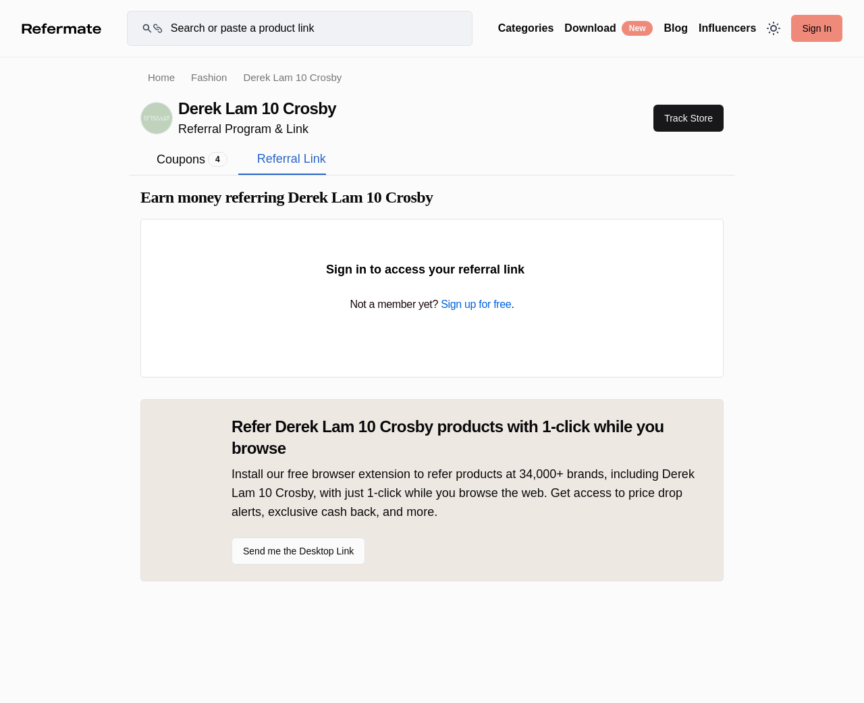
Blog (676, 28)
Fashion (209, 77)
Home (161, 77)
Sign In (817, 28)
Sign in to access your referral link (432, 269)
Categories (526, 28)
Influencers (727, 28)
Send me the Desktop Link (298, 551)
